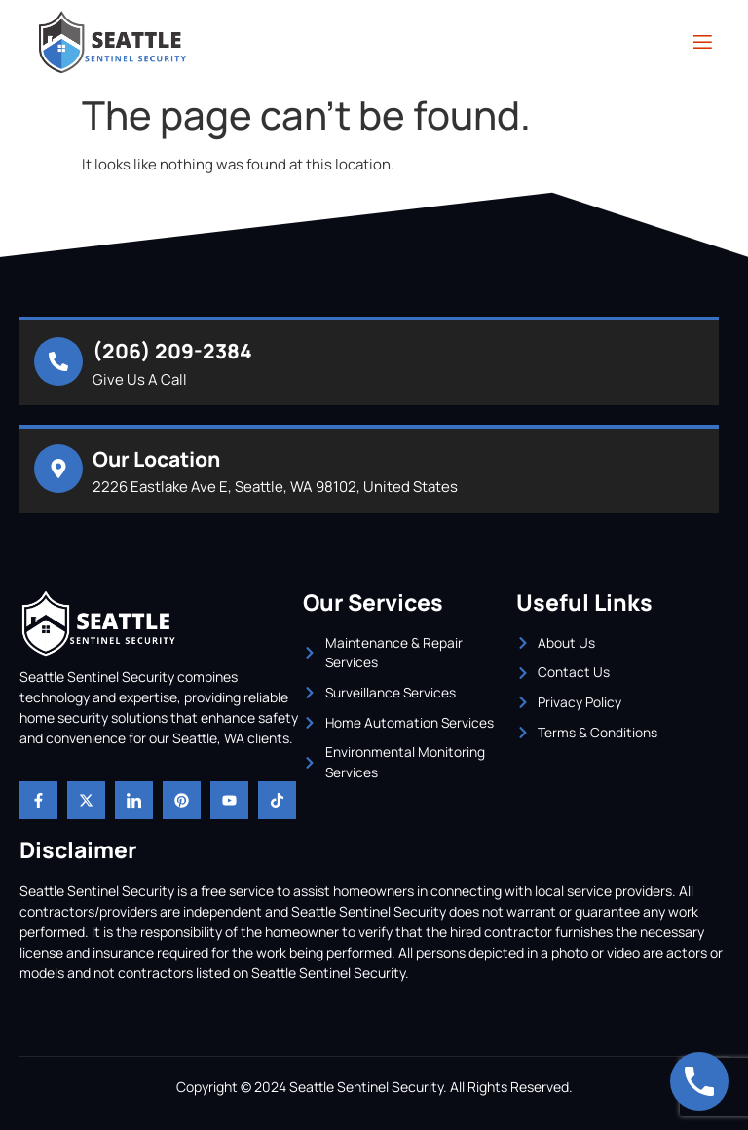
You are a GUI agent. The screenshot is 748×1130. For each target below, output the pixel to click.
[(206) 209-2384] (58, 361)
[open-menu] (702, 42)
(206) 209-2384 (172, 350)
